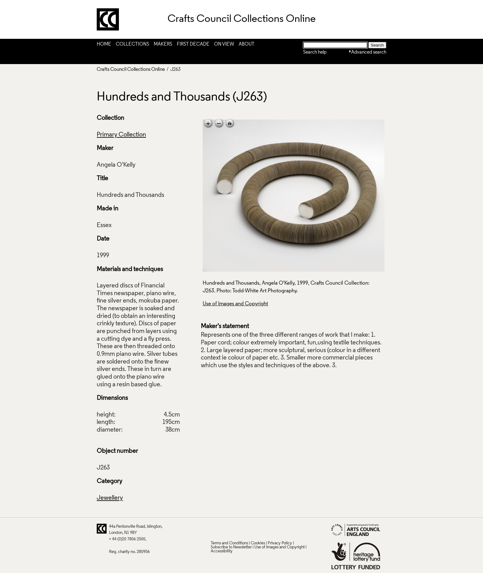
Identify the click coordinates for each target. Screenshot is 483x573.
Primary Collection (121, 135)
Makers (163, 44)
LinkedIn (251, 529)
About (246, 44)
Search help (315, 52)
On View (224, 44)
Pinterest (227, 529)
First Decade (193, 44)
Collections (132, 44)
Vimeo (263, 529)
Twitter (215, 529)
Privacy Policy (280, 543)
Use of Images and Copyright (235, 304)
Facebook (239, 529)
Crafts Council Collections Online (131, 69)
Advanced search (368, 52)
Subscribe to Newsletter (231, 547)
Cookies (258, 543)
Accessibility (222, 551)
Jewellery (110, 498)
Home (104, 44)
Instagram (275, 529)
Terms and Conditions (229, 543)
